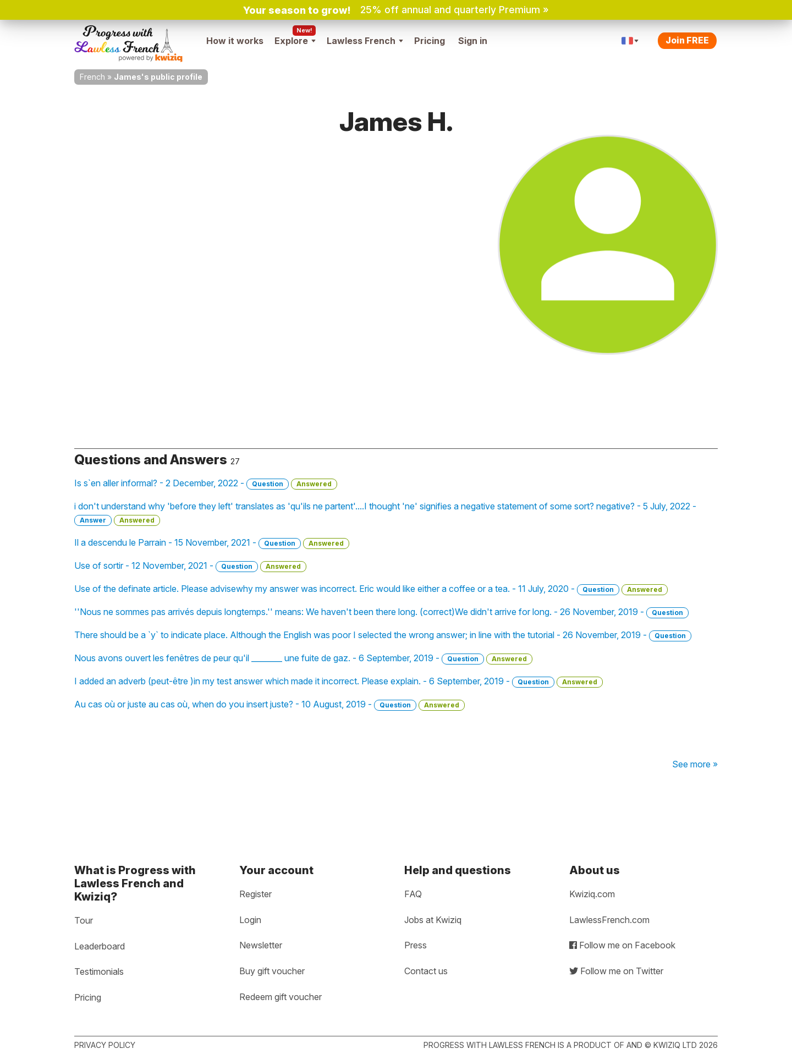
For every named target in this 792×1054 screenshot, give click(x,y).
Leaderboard (99, 946)
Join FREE (687, 40)
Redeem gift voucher (280, 996)
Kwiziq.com (592, 893)
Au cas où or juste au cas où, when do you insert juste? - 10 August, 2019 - (269, 705)
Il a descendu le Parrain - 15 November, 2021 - (211, 543)
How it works (234, 40)
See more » (695, 764)
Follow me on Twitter (616, 970)
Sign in (472, 40)
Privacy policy (104, 1045)
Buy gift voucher (272, 970)
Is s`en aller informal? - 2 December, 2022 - (205, 483)
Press (415, 945)
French (92, 76)
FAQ (413, 893)
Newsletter (260, 945)
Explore (295, 40)
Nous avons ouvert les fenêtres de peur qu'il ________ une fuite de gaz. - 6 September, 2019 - (303, 658)
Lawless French (365, 40)
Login (250, 919)
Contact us (426, 970)
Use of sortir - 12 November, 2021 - (190, 566)
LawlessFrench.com (609, 919)
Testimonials (99, 971)
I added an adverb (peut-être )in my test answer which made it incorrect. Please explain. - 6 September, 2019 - (338, 682)
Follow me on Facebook (622, 945)
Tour (83, 920)
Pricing (429, 40)
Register (255, 893)
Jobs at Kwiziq (432, 919)
